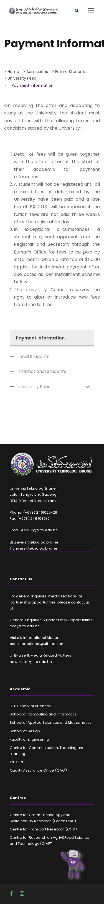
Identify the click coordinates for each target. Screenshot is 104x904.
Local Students (33, 356)
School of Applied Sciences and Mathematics (51, 722)
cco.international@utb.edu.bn (36, 643)
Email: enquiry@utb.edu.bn (34, 530)
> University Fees (20, 78)
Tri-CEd (16, 762)
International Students (41, 371)
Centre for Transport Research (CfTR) (43, 829)
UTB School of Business (30, 706)
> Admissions (35, 71)
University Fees (33, 386)
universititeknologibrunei (34, 542)
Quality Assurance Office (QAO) (38, 770)
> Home (11, 71)
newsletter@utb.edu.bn (31, 661)
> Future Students (69, 71)
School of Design (25, 731)
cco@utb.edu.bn (25, 626)
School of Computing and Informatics (43, 714)
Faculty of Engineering (29, 739)
